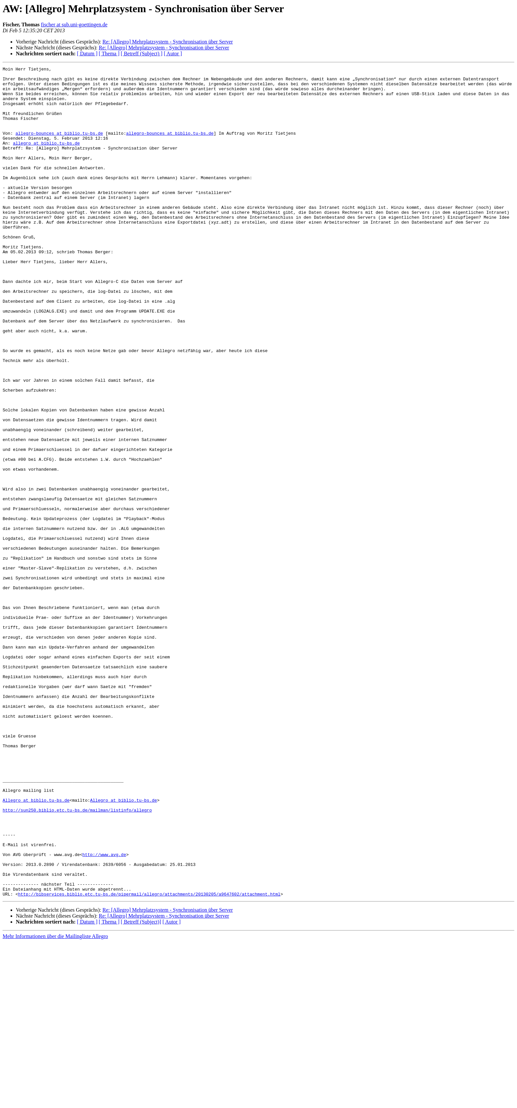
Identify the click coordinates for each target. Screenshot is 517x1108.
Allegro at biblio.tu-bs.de (36, 947)
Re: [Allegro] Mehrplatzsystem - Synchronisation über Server (168, 41)
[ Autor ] (173, 53)
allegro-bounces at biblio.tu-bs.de (59, 147)
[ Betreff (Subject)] (141, 1088)
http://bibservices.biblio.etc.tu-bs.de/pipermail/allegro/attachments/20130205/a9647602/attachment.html (149, 1060)
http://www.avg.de (104, 1012)
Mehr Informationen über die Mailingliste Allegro (55, 1102)
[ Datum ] (87, 53)
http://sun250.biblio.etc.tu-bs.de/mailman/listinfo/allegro (77, 959)
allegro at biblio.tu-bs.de (46, 159)
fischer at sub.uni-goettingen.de (74, 24)
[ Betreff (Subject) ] (141, 53)
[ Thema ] (109, 53)
